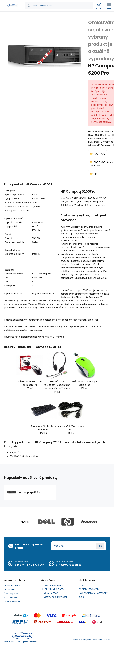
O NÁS (82, 585)
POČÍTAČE (99, 153)
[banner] (13, 6)
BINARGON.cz (104, 639)
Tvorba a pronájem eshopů (84, 639)
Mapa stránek (30, 641)
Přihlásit (100, 546)
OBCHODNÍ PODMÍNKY (52, 585)
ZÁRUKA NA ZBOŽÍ (50, 593)
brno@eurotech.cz (68, 565)
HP (95, 173)
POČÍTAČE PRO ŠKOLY (89, 589)
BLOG (81, 597)
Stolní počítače (30, 456)
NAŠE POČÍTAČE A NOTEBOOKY (93, 593)
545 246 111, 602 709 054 (29, 564)
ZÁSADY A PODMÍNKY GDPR (54, 597)
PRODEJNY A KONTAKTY (53, 589)
